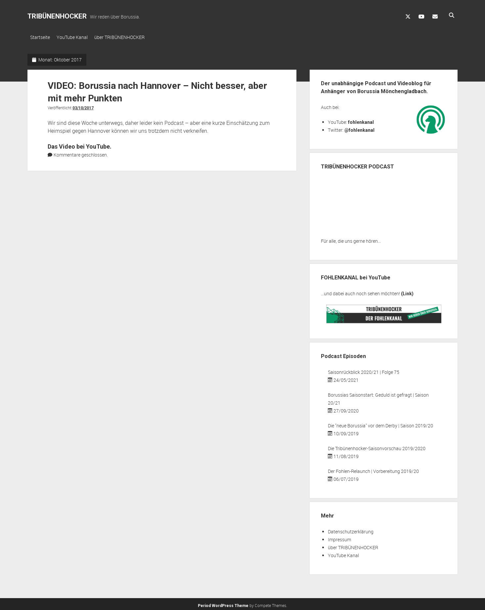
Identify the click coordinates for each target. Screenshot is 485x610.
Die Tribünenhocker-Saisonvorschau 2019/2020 (376, 446)
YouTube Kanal (75, 37)
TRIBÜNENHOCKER (57, 16)
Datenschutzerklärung (351, 529)
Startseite (40, 37)
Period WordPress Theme (223, 603)
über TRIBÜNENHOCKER (126, 37)
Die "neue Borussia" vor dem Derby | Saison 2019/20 (380, 423)
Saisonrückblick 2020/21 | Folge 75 (363, 370)
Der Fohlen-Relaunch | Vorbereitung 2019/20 (373, 469)
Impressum (339, 537)
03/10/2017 (83, 106)
